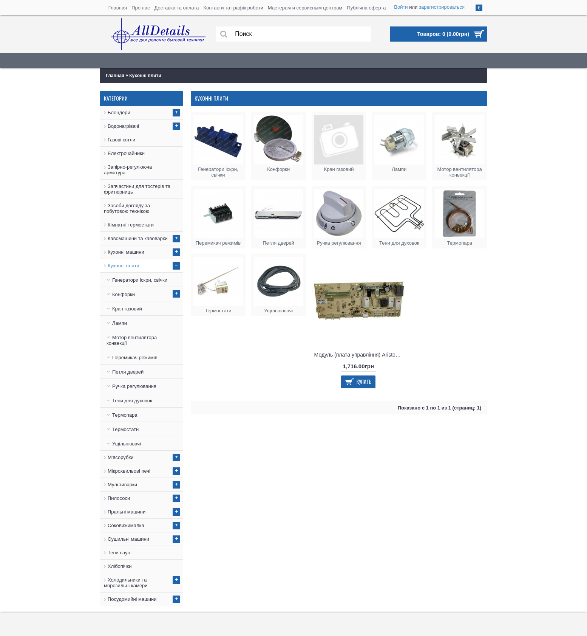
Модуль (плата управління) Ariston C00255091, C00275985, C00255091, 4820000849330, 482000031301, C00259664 (359, 355)
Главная (115, 75)
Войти (401, 7)
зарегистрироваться (442, 7)
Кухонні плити (145, 75)
